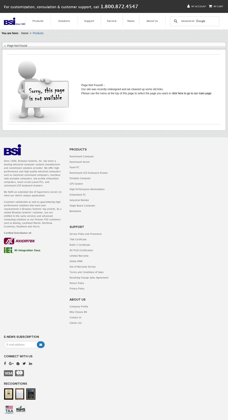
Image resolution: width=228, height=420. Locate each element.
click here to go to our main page (191, 93)
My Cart (216, 6)
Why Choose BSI (126, 234)
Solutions (64, 21)
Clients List (124, 245)
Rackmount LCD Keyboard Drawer (80, 172)
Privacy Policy (125, 211)
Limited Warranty (127, 178)
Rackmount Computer (73, 156)
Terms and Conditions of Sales (135, 194)
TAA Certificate (126, 161)
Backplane (66, 211)
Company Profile (127, 229)
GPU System (67, 183)
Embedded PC (69, 194)
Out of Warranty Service (131, 189)
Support (89, 21)
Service (112, 21)
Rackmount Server (71, 161)
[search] (194, 21)
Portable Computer (71, 178)
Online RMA (124, 183)
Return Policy (125, 205)
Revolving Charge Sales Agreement (137, 200)
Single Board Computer (74, 205)
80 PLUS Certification (129, 172)
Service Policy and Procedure (134, 156)
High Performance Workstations (78, 189)
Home (24, 33)
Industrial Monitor (70, 200)
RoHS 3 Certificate (128, 167)
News (130, 21)
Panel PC (66, 167)
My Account (196, 6)
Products (38, 21)
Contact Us (124, 239)
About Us (152, 21)
